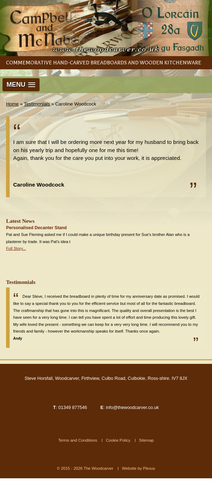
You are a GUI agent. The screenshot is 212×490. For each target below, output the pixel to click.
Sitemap (146, 440)
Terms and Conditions (77, 440)
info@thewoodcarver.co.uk (132, 407)
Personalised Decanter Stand (36, 227)
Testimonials (37, 104)
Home (12, 104)
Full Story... (16, 248)
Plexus (149, 468)
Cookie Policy (118, 440)
